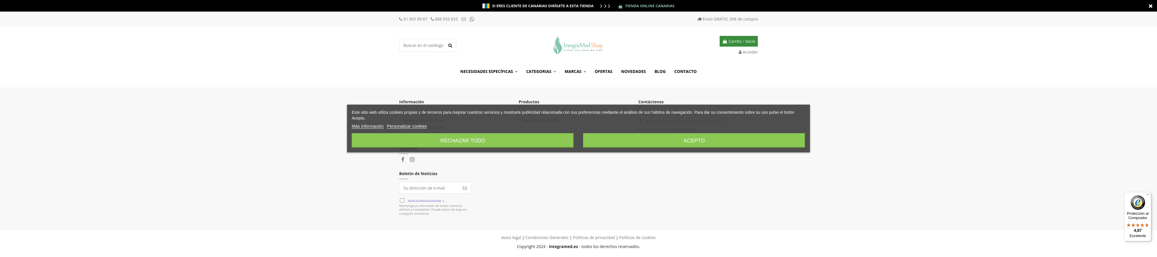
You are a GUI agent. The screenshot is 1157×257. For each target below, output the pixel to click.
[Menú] (1147, 195)
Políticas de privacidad (594, 237)
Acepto (694, 141)
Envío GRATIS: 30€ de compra (730, 19)
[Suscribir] (465, 187)
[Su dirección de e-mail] (429, 187)
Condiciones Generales (546, 237)
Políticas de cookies (637, 237)
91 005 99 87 (416, 19)
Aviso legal (511, 237)
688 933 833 (446, 19)
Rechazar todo (462, 141)
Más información (368, 126)
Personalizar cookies (407, 126)
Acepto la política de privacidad (424, 200)
